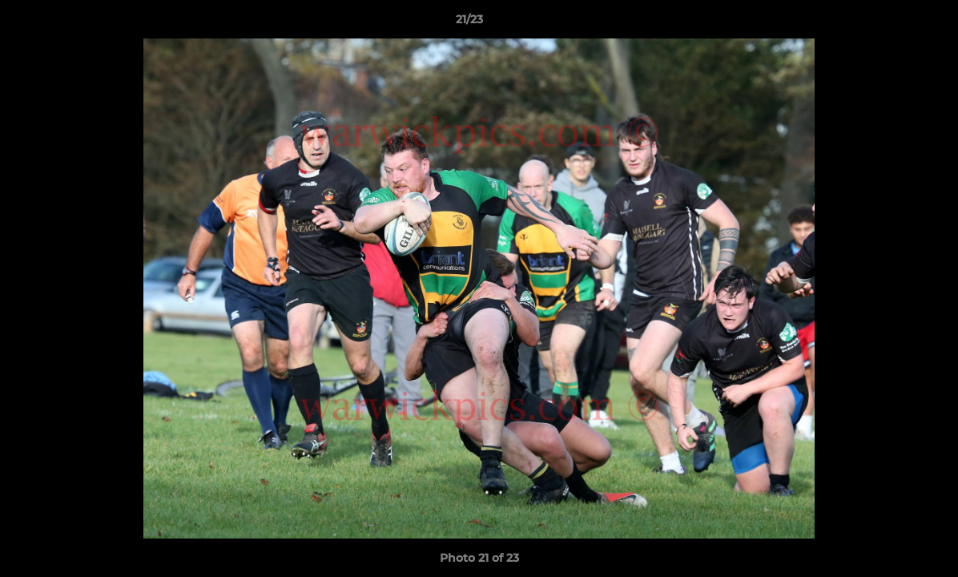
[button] (890, 23)
